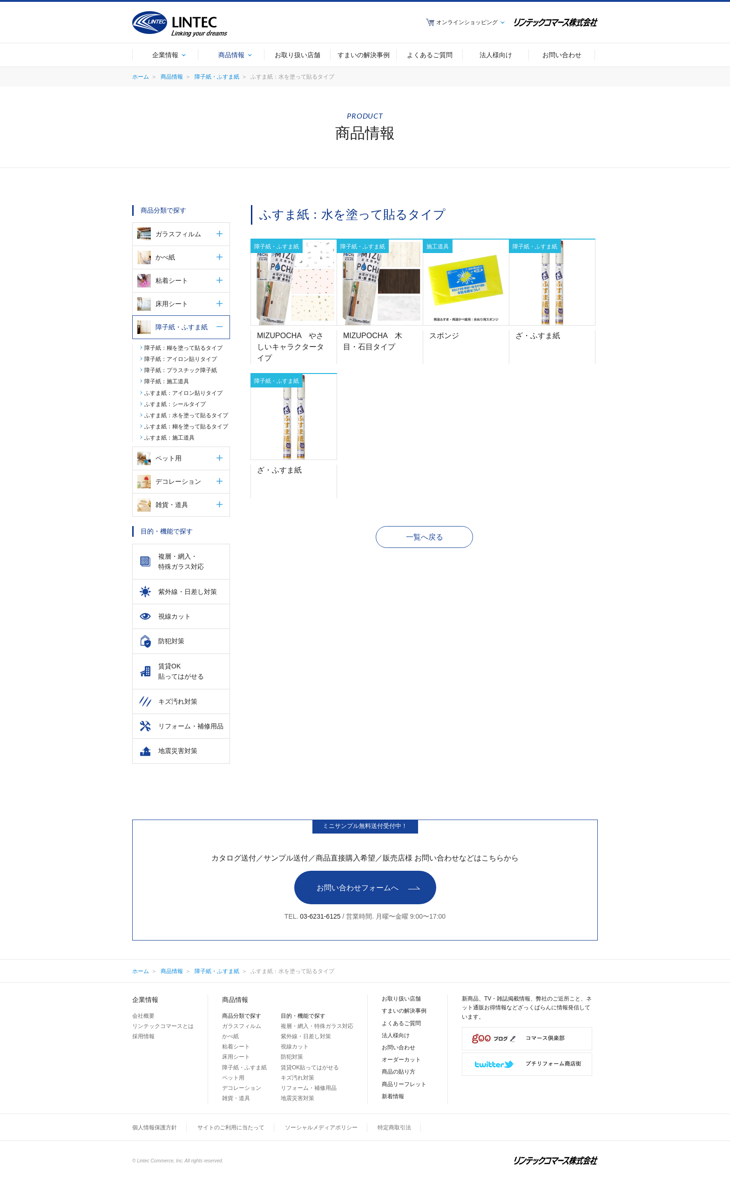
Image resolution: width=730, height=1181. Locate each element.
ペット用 (168, 458)
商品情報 (172, 76)
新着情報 (393, 1096)
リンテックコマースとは (163, 1026)
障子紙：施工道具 (166, 381)
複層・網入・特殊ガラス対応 (317, 1026)
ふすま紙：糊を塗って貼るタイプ (186, 426)
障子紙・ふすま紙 (217, 76)
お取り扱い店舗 (401, 998)
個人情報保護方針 (154, 1127)
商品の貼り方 (398, 1071)
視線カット (295, 1046)
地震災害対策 (297, 1098)
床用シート (171, 303)
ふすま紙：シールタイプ (175, 404)
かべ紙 (165, 257)
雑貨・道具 (171, 504)
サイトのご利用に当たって (230, 1127)
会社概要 (143, 1016)
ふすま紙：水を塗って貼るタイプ (186, 415)
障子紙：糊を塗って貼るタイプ (183, 348)
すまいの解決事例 (404, 1011)
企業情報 (145, 999)
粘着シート (171, 280)
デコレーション (178, 481)
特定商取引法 (394, 1127)
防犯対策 (292, 1057)
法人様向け (396, 1035)
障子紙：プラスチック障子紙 (180, 370)
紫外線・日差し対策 (306, 1036)
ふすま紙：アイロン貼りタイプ (183, 393)
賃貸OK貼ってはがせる (310, 1067)
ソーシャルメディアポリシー (321, 1127)
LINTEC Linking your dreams (179, 24)
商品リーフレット (404, 1084)
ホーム (140, 76)
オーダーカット (401, 1059)
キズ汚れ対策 (297, 1077)
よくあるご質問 (401, 1023)
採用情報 (143, 1036)
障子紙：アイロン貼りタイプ (180, 359)
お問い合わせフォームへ (358, 888)
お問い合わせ (398, 1047)
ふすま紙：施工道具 (169, 437)
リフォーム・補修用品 (309, 1088)
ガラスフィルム (178, 234)
